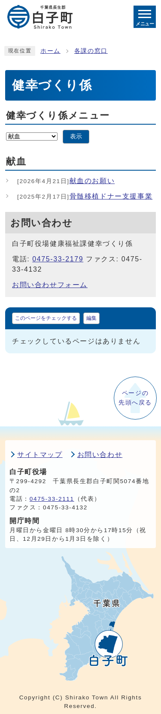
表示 (76, 136)
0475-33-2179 (57, 259)
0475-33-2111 (52, 499)
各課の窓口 (91, 51)
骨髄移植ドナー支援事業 (84, 196)
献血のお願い (66, 180)
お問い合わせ (100, 454)
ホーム (50, 51)
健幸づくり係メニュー (58, 115)
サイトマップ (40, 454)
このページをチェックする (46, 318)
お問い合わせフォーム (50, 284)
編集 (91, 318)
